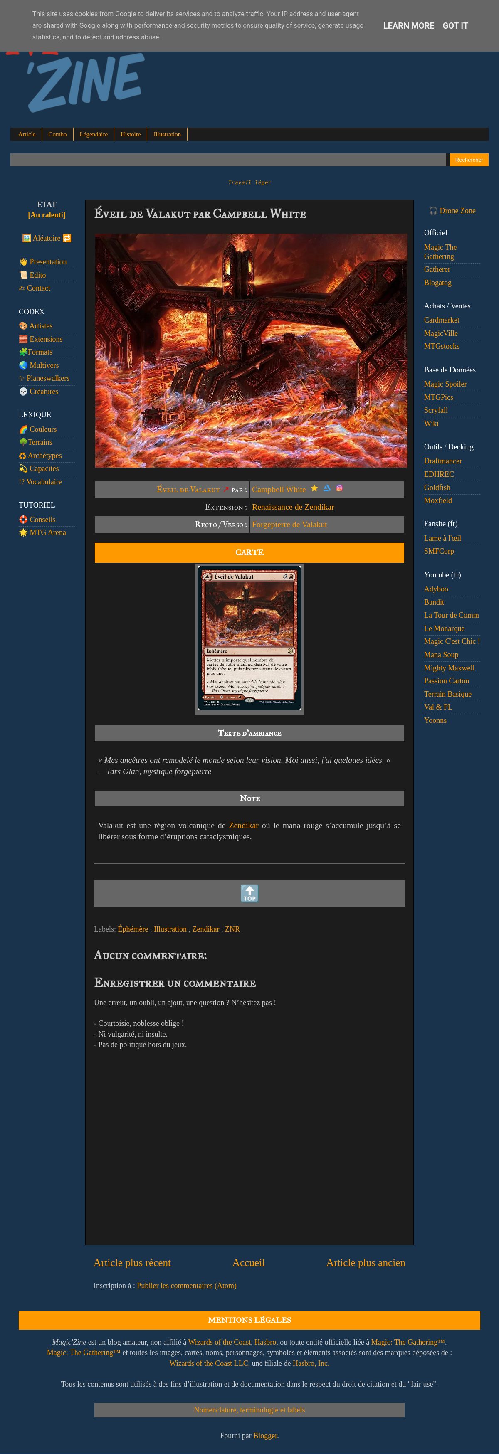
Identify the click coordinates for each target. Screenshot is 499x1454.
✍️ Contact (34, 288)
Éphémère (134, 929)
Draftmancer (443, 461)
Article (27, 134)
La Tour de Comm (451, 615)
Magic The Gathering (440, 252)
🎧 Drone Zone (452, 211)
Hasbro (265, 1342)
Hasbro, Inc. (311, 1363)
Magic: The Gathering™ (408, 1342)
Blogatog (438, 282)
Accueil (248, 1262)
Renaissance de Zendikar (293, 506)
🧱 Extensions (41, 339)
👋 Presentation (43, 262)
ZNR (232, 929)
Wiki (431, 423)
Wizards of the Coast (219, 1342)
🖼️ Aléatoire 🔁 (47, 238)
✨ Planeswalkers (44, 378)
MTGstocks (441, 346)
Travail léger (249, 182)
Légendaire (94, 134)
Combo (57, 134)
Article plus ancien (365, 1262)
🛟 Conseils (37, 519)
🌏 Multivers (39, 365)
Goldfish (437, 487)
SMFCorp (439, 551)
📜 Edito (32, 275)
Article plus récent (132, 1262)
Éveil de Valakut (188, 489)
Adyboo (436, 589)
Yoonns (435, 720)
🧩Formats (35, 352)
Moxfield (438, 500)
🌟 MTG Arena (42, 532)
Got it (456, 26)
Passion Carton (446, 681)
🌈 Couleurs (38, 429)
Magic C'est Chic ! (452, 641)
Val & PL (438, 707)
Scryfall (436, 410)
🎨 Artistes (36, 326)
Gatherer (437, 269)
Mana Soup (441, 655)
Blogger (265, 1436)
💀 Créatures (38, 391)
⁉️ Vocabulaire (40, 482)
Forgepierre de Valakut (289, 524)
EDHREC (439, 474)
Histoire (131, 134)
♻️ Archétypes (40, 455)
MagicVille (441, 333)
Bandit (434, 602)
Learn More (409, 26)
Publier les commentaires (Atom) (186, 1285)
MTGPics (438, 397)
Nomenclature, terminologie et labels (249, 1410)
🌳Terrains (35, 442)
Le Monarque (444, 628)
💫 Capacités (39, 468)
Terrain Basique (448, 694)
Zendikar (243, 825)
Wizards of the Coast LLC (208, 1363)
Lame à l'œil (442, 538)
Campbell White (279, 489)
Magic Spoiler (445, 384)
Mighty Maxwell (449, 668)
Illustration (167, 134)
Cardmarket (441, 320)
